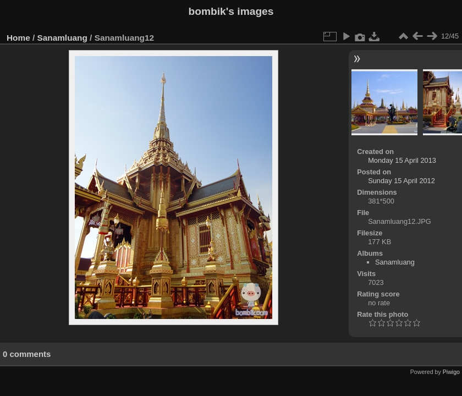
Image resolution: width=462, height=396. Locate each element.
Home (18, 37)
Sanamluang (62, 37)
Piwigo (451, 372)
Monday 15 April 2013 (402, 160)
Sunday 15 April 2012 (401, 181)
